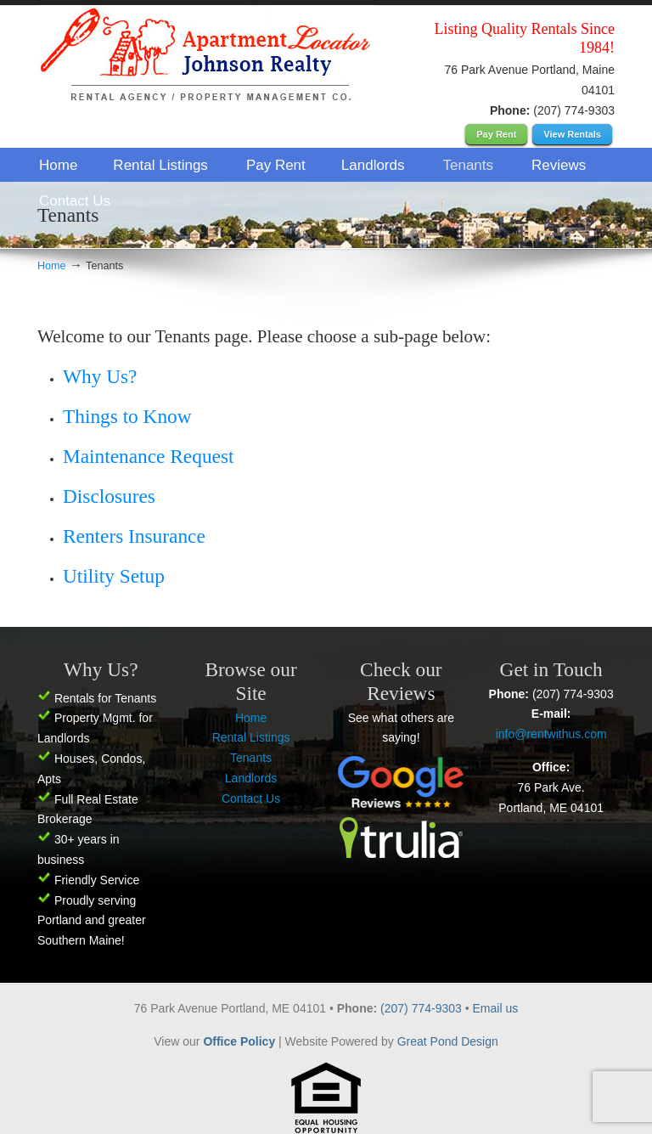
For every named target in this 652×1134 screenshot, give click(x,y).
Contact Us (251, 798)
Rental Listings (251, 737)
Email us (496, 1008)
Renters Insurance (134, 536)
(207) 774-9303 (422, 1008)
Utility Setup (114, 576)
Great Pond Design (447, 1041)
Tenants (251, 757)
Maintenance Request (148, 456)
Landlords (251, 778)
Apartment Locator (207, 58)
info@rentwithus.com (551, 734)
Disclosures (109, 496)
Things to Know (127, 416)
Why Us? (100, 376)
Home (51, 266)
